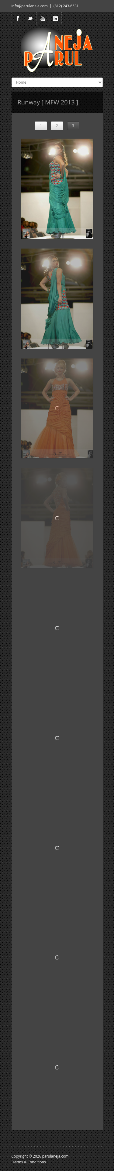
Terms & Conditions (29, 1162)
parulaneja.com (55, 1156)
